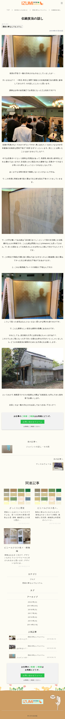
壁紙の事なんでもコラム (39, 10)
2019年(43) (32, 605)
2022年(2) (32, 602)
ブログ (32, 579)
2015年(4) (32, 621)
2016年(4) (32, 617)
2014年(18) (32, 624)
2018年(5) (32, 609)
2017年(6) (32, 613)
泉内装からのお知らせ (21, 10)
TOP (8, 10)
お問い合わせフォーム (32, 421)
